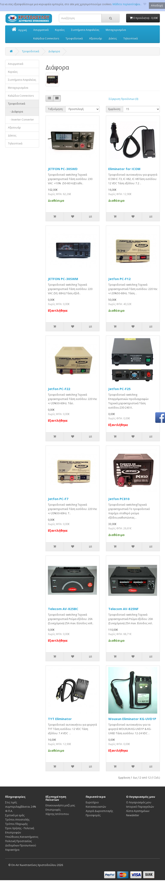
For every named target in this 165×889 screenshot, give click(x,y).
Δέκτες (112, 38)
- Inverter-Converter (21, 119)
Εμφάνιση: (114, 109)
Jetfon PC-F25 (119, 389)
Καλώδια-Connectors (46, 38)
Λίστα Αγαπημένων (137, 811)
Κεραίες (60, 30)
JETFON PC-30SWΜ (63, 279)
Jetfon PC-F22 (59, 389)
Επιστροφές (53, 810)
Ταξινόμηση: (55, 109)
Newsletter (132, 815)
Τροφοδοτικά (74, 38)
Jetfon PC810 (119, 499)
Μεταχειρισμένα (116, 30)
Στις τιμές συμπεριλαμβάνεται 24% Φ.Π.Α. (20, 807)
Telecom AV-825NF (123, 609)
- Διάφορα (15, 111)
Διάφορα (54, 51)
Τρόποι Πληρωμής (16, 824)
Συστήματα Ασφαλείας (85, 30)
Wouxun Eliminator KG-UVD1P (132, 719)
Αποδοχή (157, 5)
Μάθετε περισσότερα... (127, 4)
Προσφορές (93, 815)
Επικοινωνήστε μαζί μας (60, 805)
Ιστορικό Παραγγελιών (140, 806)
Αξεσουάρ (95, 38)
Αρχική (19, 30)
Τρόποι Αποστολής (17, 819)
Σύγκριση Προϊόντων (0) (123, 99)
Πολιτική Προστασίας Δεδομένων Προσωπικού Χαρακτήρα (20, 845)
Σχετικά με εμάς (14, 815)
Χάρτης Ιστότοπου (57, 814)
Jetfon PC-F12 (119, 279)
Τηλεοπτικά (130, 38)
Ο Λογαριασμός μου (138, 802)
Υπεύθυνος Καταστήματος (21, 837)
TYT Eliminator (60, 719)
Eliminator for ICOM (124, 169)
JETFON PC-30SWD (63, 169)
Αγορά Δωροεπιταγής (99, 811)
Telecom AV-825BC (63, 609)
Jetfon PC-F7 (58, 499)
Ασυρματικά (41, 30)
